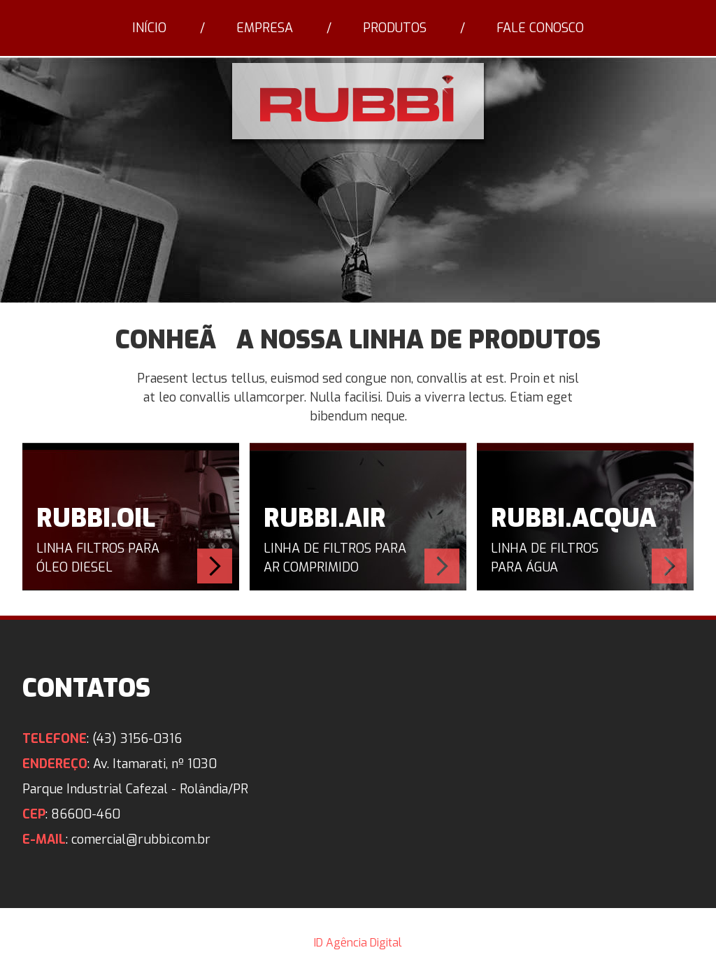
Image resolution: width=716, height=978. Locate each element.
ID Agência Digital (358, 942)
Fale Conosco (540, 28)
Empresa (264, 28)
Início (149, 28)
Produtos (395, 28)
